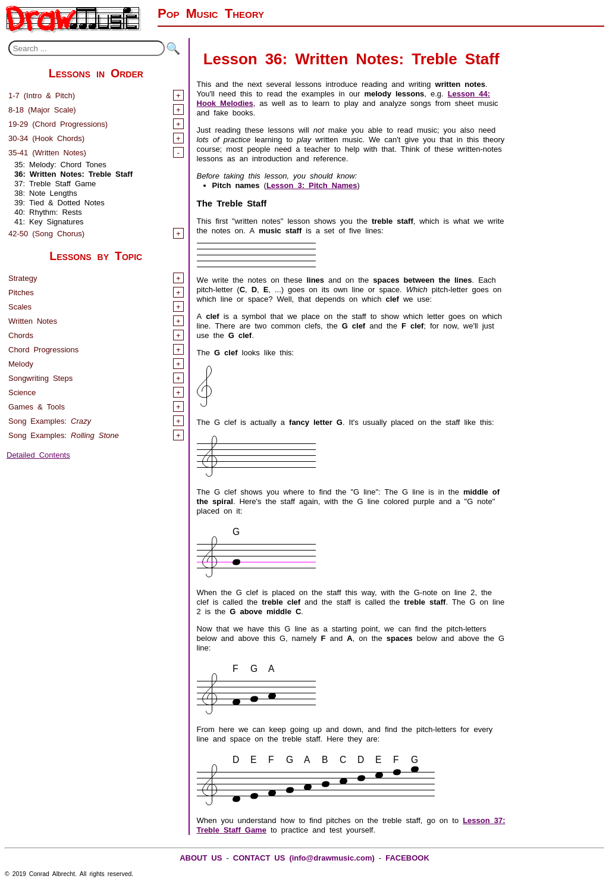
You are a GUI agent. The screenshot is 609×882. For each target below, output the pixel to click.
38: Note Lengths (45, 192)
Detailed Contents (38, 454)
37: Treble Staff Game (55, 182)
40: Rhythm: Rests (48, 211)
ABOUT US (201, 857)
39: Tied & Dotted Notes (59, 201)
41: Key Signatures (49, 220)
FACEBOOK (407, 857)
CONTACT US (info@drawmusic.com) (304, 857)
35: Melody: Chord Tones (60, 163)
